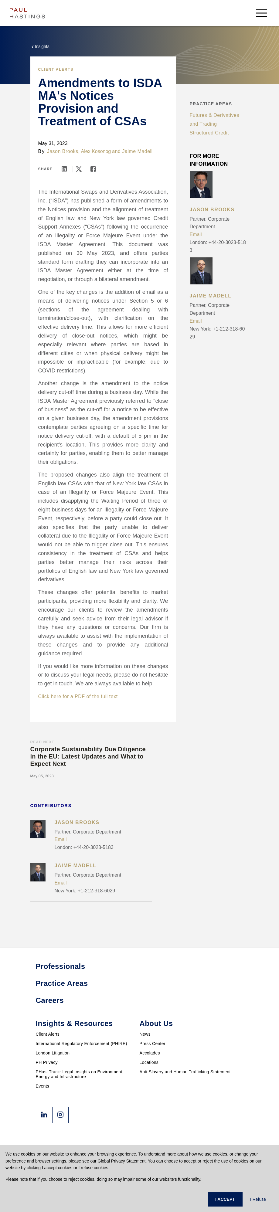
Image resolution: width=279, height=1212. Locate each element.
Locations (149, 1062)
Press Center (152, 1043)
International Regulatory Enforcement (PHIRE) (81, 1043)
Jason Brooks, (63, 151)
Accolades (150, 1053)
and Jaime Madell (132, 151)
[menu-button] (261, 13)
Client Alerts (55, 69)
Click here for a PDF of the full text (78, 696)
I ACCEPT (225, 1199)
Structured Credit (209, 132)
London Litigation (53, 1053)
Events (42, 1086)
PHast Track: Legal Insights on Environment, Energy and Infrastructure (80, 1074)
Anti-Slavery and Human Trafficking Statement (185, 1071)
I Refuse (258, 1199)
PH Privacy (47, 1062)
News (145, 1034)
